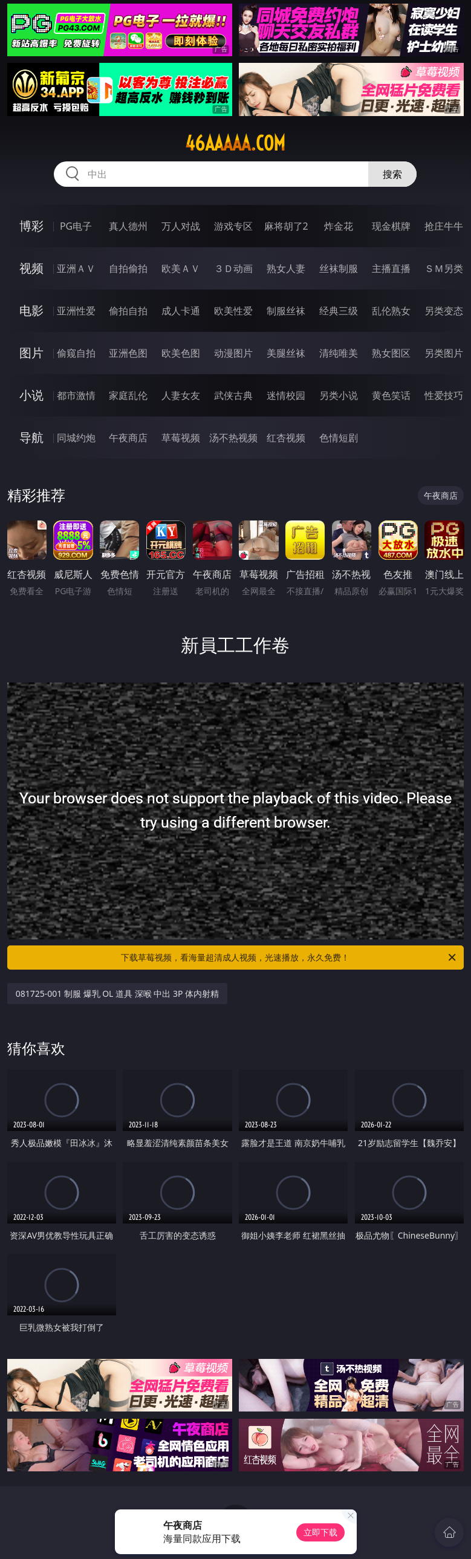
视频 (31, 268)
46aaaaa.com (235, 143)
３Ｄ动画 (233, 268)
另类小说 (338, 395)
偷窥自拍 (76, 353)
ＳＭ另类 (443, 268)
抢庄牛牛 (443, 226)
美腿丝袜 (286, 353)
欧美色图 (180, 353)
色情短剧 (338, 437)
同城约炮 (76, 437)
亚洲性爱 (76, 310)
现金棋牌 (391, 226)
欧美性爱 (233, 310)
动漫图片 (233, 353)
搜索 (392, 174)
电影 (31, 310)
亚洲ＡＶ (76, 268)
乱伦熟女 (391, 310)
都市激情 (76, 395)
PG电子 (76, 226)
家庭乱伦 (128, 395)
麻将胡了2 (286, 226)
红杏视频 (286, 437)
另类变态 (443, 310)
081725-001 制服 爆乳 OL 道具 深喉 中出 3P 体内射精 (117, 993)
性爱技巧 (443, 395)
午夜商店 (128, 437)
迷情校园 (286, 395)
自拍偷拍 (128, 268)
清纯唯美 (338, 353)
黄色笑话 (391, 395)
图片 (31, 353)
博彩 (31, 226)
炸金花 (338, 226)
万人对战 (180, 226)
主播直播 (391, 268)
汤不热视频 (233, 437)
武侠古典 (233, 395)
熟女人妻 (286, 268)
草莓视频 (180, 437)
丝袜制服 (338, 268)
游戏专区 (233, 226)
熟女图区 (391, 353)
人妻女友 (180, 395)
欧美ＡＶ (180, 268)
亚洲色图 (128, 353)
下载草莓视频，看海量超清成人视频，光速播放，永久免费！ (289, 957)
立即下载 (320, 1532)
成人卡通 (180, 310)
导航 (31, 437)
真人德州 (128, 226)
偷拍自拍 (128, 310)
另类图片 (443, 353)
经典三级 (338, 310)
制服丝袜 (286, 310)
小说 (31, 395)
